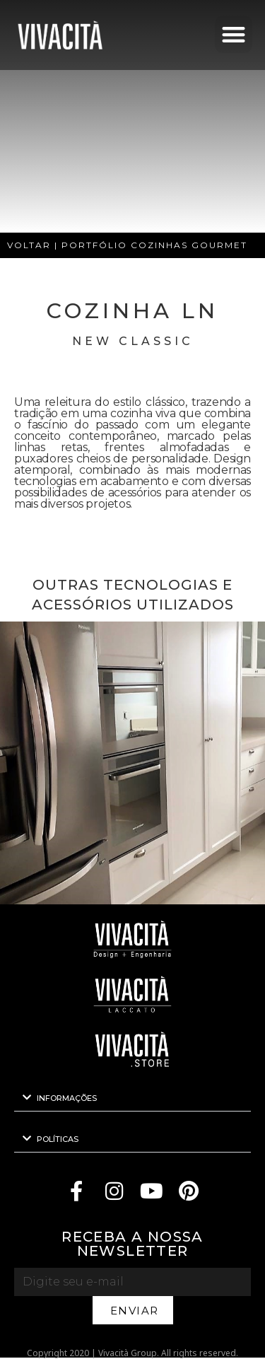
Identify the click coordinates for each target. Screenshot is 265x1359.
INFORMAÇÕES (67, 1098)
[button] (233, 34)
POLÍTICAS (57, 1139)
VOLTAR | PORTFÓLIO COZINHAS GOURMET (127, 245)
